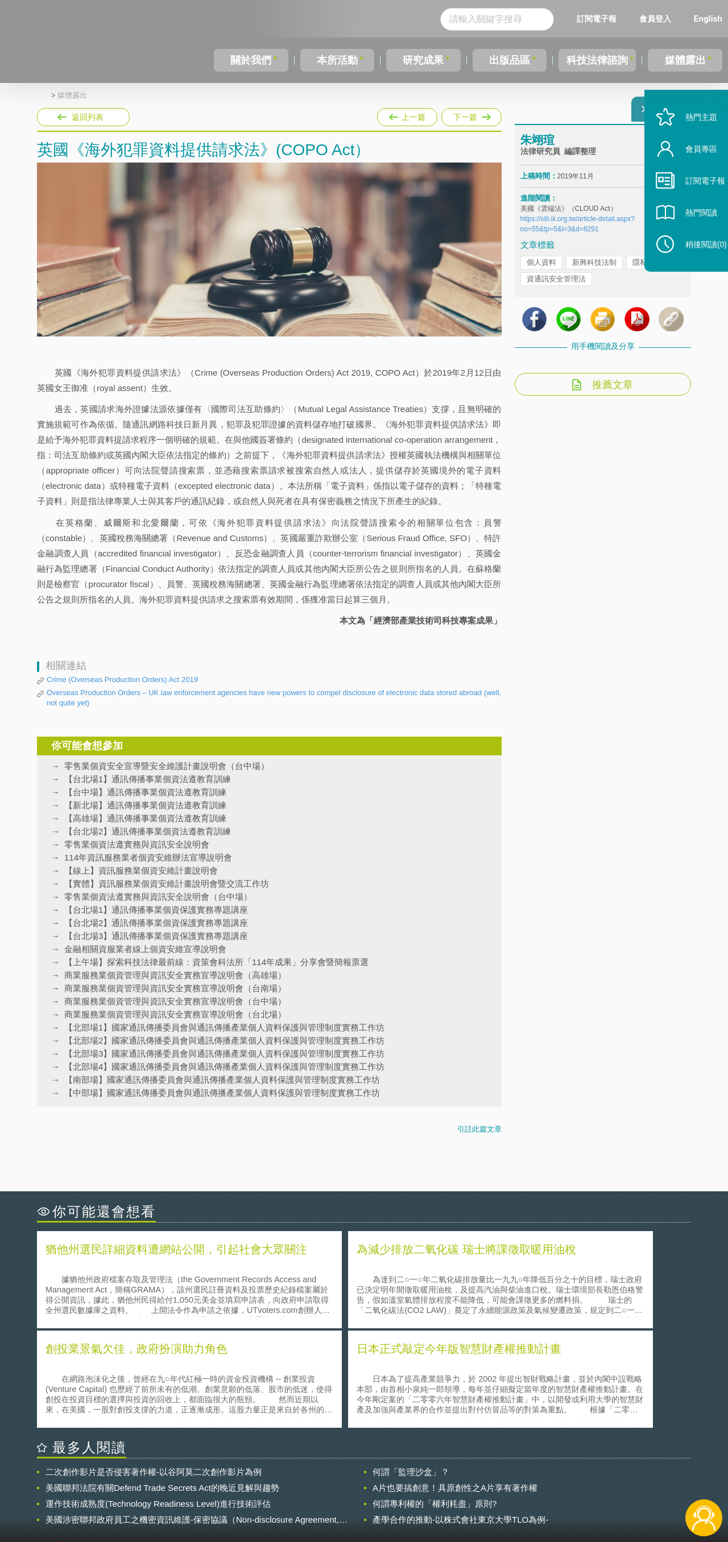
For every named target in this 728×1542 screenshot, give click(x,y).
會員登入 (655, 18)
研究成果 (420, 60)
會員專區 (689, 175)
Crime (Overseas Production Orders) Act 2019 (122, 679)
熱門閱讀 (689, 239)
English (708, 18)
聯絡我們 (367, 1495)
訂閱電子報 (597, 18)
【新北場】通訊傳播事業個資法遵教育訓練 (145, 805)
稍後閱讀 (694, 271)
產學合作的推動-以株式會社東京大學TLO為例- (460, 1418)
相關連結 (593, 1479)
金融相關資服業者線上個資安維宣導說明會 (145, 949)
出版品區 (505, 60)
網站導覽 (437, 1495)
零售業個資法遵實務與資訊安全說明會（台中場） (158, 896)
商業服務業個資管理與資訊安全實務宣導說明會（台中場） (175, 1001)
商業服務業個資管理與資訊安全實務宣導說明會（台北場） (175, 1014)
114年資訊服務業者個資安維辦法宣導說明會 (148, 857)
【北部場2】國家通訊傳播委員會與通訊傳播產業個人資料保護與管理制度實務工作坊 (224, 1040)
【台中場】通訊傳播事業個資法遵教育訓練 (145, 792)
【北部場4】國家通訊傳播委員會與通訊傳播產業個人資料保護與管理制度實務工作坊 (224, 1066)
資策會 (527, 1479)
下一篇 (470, 115)
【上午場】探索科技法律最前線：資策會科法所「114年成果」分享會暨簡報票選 (216, 962)
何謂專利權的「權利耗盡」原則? (435, 1402)
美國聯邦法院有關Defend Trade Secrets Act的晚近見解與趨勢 (162, 1386)
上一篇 (407, 115)
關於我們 (250, 60)
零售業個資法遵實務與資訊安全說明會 (136, 844)
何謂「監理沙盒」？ (411, 1370)
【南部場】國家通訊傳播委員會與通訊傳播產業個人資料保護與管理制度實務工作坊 (222, 1079)
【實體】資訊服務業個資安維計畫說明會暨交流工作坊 (166, 883)
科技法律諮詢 (595, 60)
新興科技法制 (594, 269)
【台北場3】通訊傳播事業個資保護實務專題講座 (156, 936)
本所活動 (335, 60)
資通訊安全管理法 (556, 285)
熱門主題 (689, 143)
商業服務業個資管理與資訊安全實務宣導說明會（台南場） (175, 988)
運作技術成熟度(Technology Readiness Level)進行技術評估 (158, 1402)
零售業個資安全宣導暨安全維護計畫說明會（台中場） (166, 766)
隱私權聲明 (371, 1479)
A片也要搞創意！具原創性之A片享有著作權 (455, 1386)
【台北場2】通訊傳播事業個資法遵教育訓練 (147, 831)
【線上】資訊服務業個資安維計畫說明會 (141, 870)
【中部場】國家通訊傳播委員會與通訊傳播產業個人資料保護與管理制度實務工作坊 (222, 1093)
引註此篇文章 (479, 1129)
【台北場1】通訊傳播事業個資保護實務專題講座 (156, 910)
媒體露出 (685, 60)
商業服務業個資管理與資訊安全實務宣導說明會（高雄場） (175, 975)
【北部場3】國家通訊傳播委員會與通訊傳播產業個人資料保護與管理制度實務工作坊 (224, 1053)
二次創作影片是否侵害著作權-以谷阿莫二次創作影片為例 (154, 1370)
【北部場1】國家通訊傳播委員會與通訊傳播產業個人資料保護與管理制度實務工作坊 (224, 1027)
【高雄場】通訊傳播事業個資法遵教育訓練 (145, 818)
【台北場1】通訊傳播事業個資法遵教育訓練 (147, 779)
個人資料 (541, 269)
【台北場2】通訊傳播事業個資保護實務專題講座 (156, 923)
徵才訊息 (437, 1479)
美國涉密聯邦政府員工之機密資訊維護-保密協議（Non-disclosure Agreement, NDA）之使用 (192, 1418)
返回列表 (88, 117)
